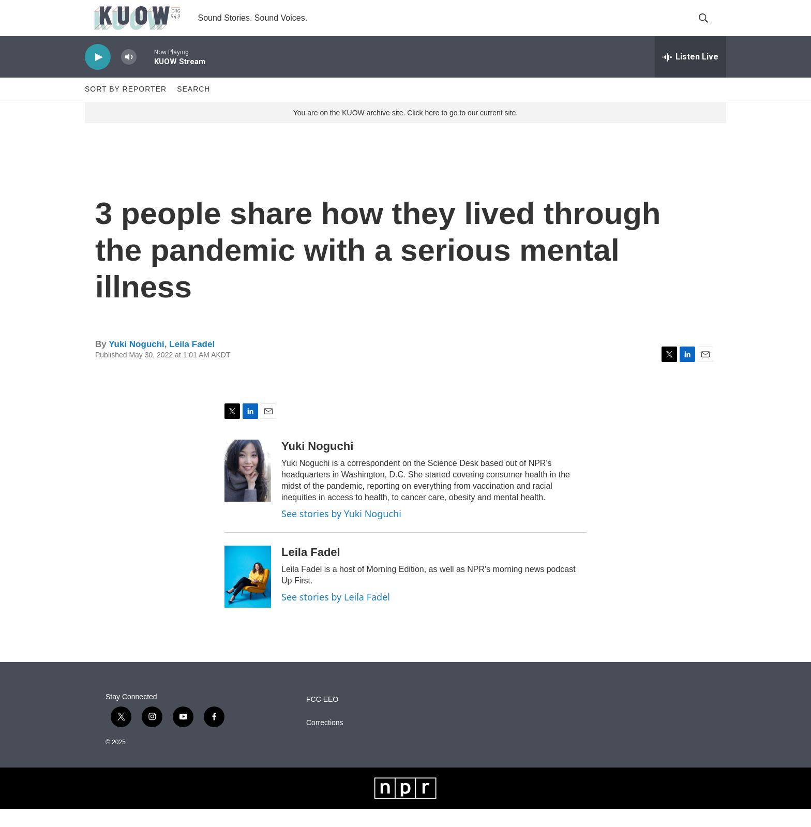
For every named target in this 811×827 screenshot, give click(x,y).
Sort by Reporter (126, 107)
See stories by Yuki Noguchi (341, 531)
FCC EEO (322, 717)
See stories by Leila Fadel (335, 615)
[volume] (129, 75)
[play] (97, 75)
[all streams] (690, 75)
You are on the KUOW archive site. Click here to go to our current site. (405, 131)
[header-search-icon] (709, 27)
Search (193, 107)
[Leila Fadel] (247, 595)
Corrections (324, 741)
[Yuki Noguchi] (247, 489)
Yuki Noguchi (136, 362)
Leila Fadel (192, 362)
